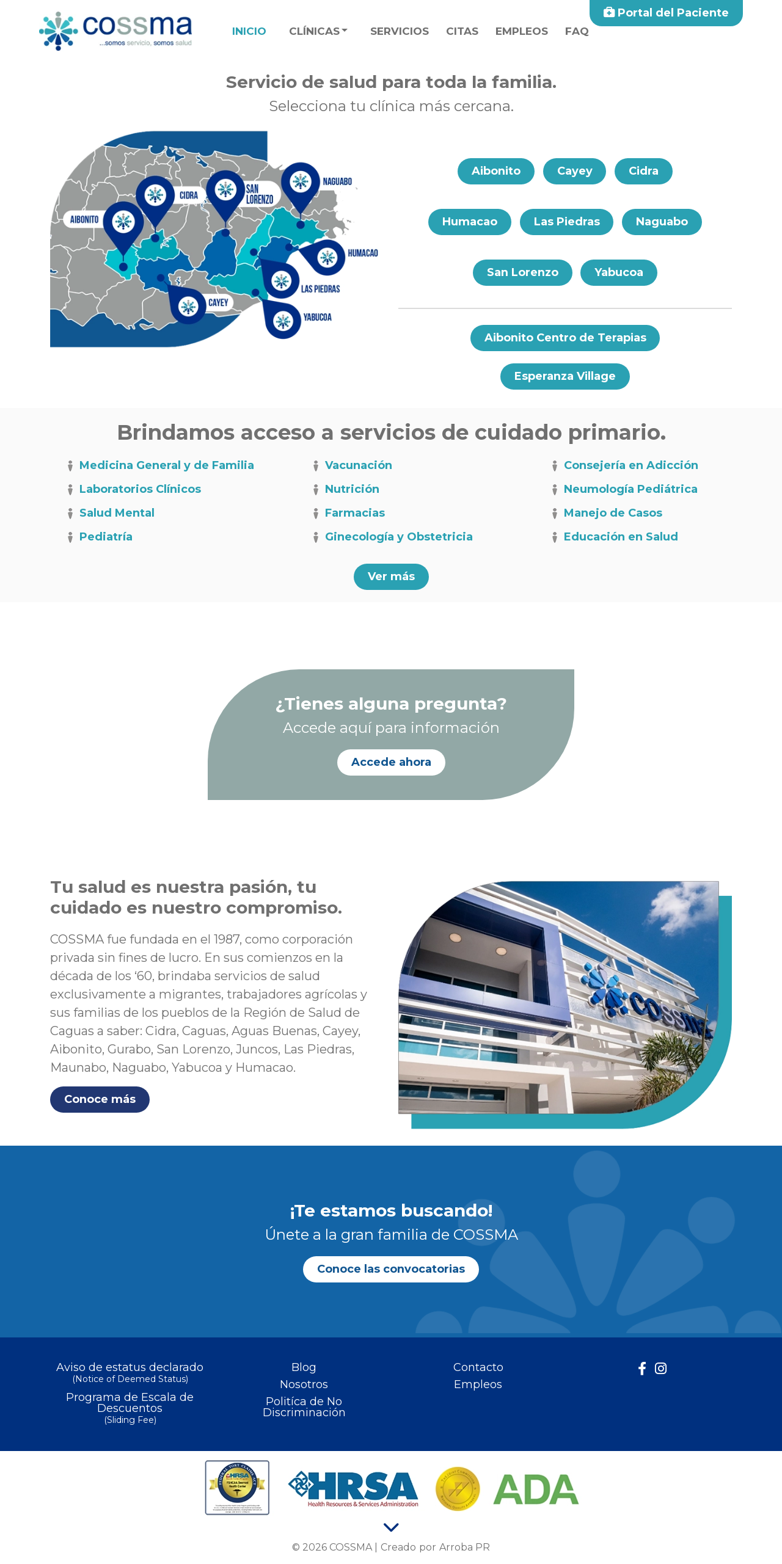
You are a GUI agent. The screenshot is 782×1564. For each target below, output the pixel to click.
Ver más (391, 577)
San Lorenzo (522, 272)
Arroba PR (464, 1547)
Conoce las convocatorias (391, 1269)
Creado (398, 1547)
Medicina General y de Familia (159, 466)
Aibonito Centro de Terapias (565, 337)
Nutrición (344, 489)
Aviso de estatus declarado (129, 1374)
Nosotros (304, 1384)
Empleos (521, 31)
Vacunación (351, 466)
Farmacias (347, 513)
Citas (462, 31)
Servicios (399, 31)
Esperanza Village (565, 376)
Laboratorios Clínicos (132, 489)
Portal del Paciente (666, 13)
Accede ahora (391, 762)
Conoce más (100, 1100)
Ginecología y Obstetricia (391, 537)
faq (577, 31)
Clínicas (314, 31)
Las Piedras (566, 221)
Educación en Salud (613, 537)
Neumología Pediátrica (623, 489)
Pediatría (98, 537)
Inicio (249, 31)
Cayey (575, 171)
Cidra (644, 171)
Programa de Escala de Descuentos (129, 1409)
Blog (303, 1367)
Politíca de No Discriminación (304, 1407)
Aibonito (495, 171)
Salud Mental (109, 513)
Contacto (478, 1367)
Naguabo (663, 221)
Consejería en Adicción (623, 466)
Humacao (469, 221)
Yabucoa (619, 272)
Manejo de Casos (605, 513)
